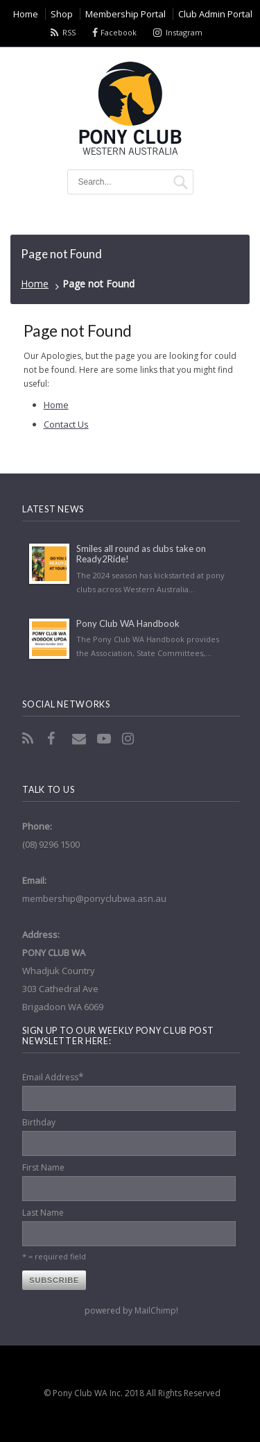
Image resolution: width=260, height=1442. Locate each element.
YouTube (105, 739)
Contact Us (66, 424)
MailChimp (155, 1310)
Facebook (119, 32)
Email (80, 739)
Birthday (38, 1122)
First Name (43, 1167)
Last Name (43, 1212)
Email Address (53, 1076)
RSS (69, 32)
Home (35, 283)
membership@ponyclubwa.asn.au (94, 898)
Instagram (184, 32)
